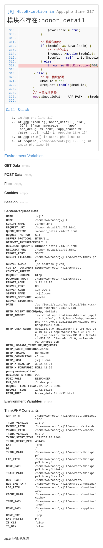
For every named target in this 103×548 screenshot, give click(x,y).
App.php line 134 (72, 132)
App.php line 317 (75, 12)
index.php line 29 (33, 145)
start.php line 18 (64, 137)
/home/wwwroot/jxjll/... (61, 141)
